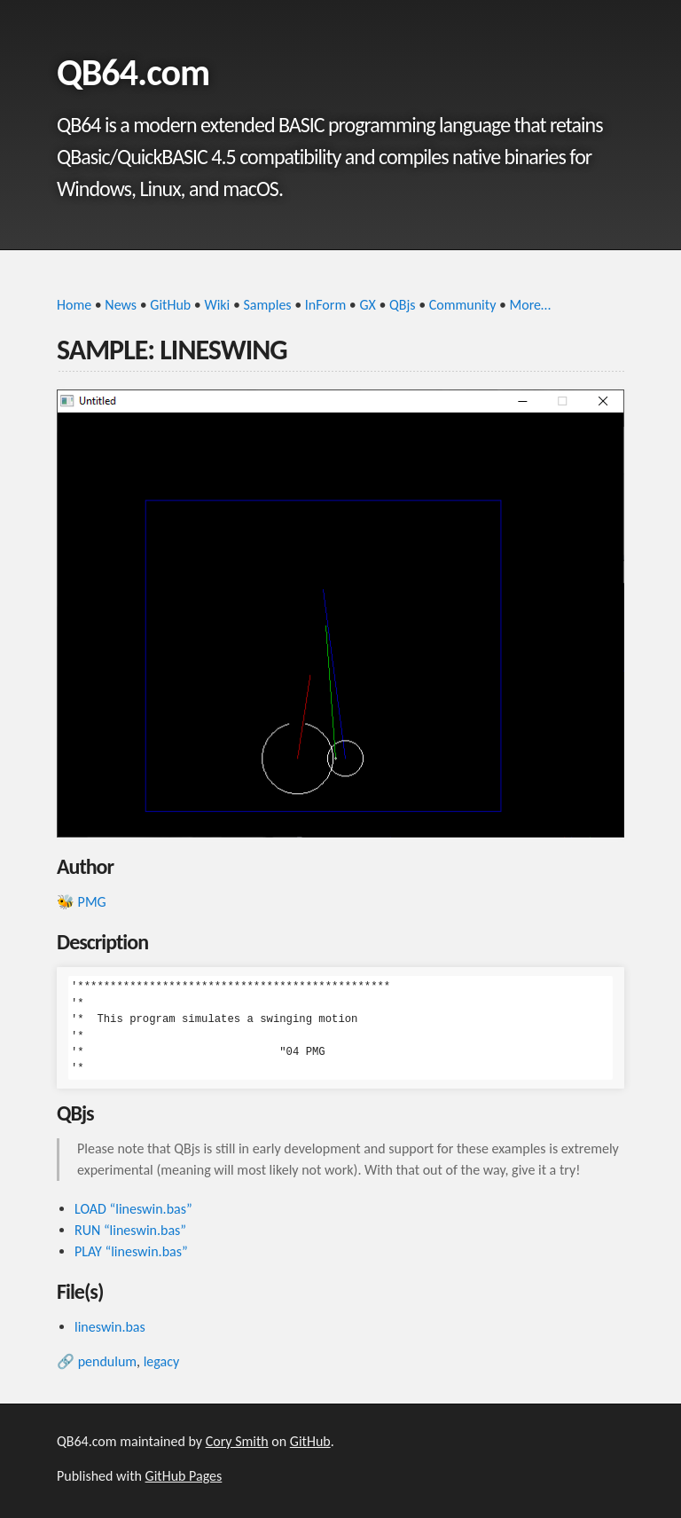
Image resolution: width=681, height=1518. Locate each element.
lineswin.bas (109, 1326)
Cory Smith (237, 1441)
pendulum (107, 1361)
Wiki (217, 304)
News (121, 304)
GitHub (170, 304)
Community (463, 304)
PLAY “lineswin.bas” (131, 1251)
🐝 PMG (81, 901)
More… (531, 304)
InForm (325, 304)
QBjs (402, 304)
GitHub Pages (184, 1475)
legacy (162, 1361)
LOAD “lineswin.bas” (133, 1208)
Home (74, 304)
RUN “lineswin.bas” (130, 1230)
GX (367, 304)
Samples (268, 304)
